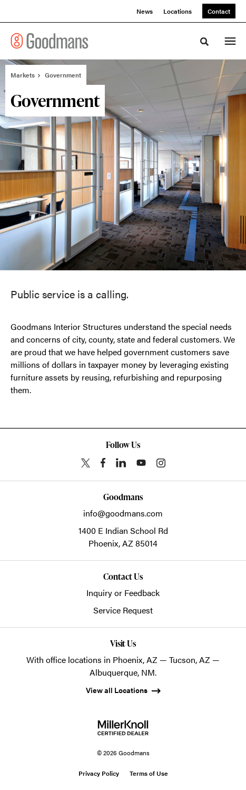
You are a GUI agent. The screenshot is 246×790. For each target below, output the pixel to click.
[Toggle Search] (204, 41)
